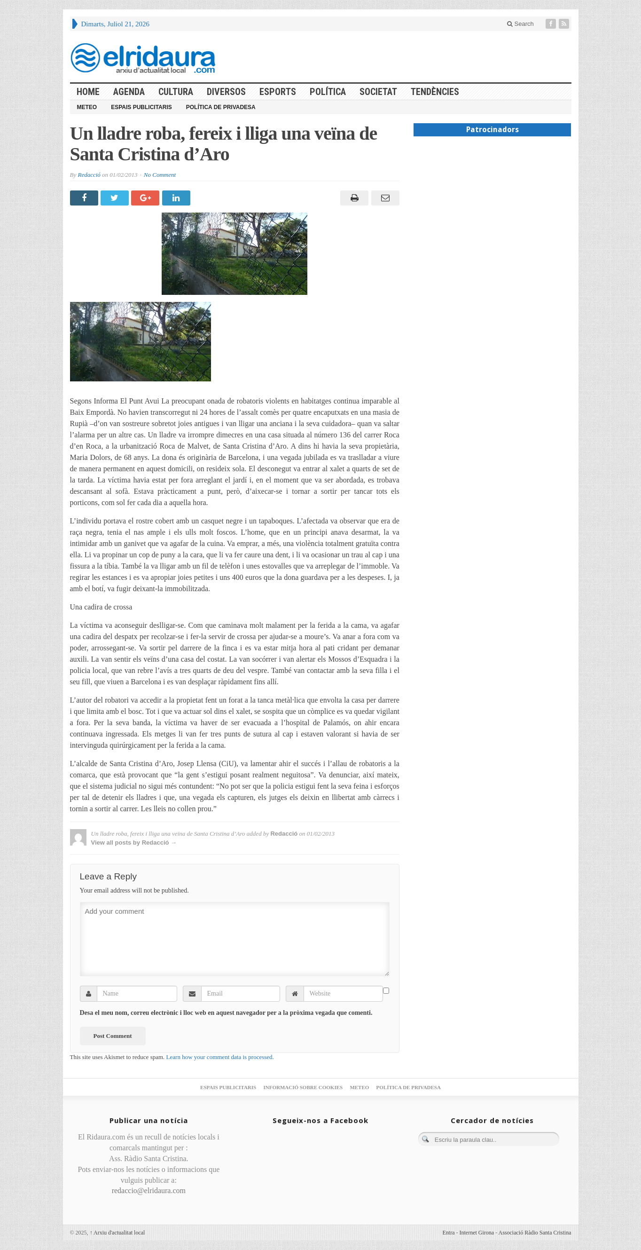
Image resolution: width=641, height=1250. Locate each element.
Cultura (175, 91)
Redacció (89, 174)
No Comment (160, 174)
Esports (277, 91)
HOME (88, 91)
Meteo (87, 107)
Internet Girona (477, 1232)
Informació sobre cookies (303, 1087)
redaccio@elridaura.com (149, 1191)
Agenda (129, 91)
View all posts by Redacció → (134, 842)
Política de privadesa (221, 107)
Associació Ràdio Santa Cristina (535, 1232)
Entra (449, 1232)
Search (520, 23)
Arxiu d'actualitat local (117, 1232)
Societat (378, 91)
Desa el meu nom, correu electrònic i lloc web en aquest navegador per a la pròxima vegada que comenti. (226, 1012)
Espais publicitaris (141, 107)
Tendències (435, 91)
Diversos (226, 91)
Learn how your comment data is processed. (220, 1056)
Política (328, 91)
